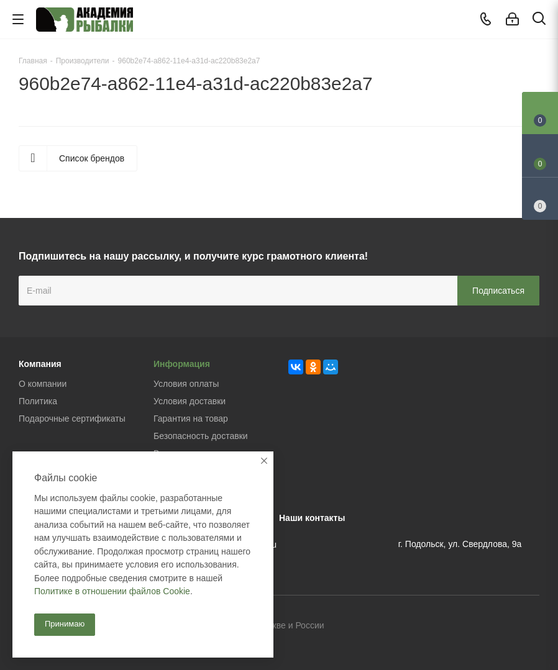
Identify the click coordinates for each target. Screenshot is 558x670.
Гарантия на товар (190, 418)
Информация (181, 364)
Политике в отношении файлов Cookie (112, 591)
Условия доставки (189, 401)
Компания (40, 364)
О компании (42, 384)
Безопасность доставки (200, 436)
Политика (38, 401)
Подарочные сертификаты (72, 418)
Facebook (499, 625)
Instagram (530, 625)
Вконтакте (467, 625)
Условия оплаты (186, 384)
